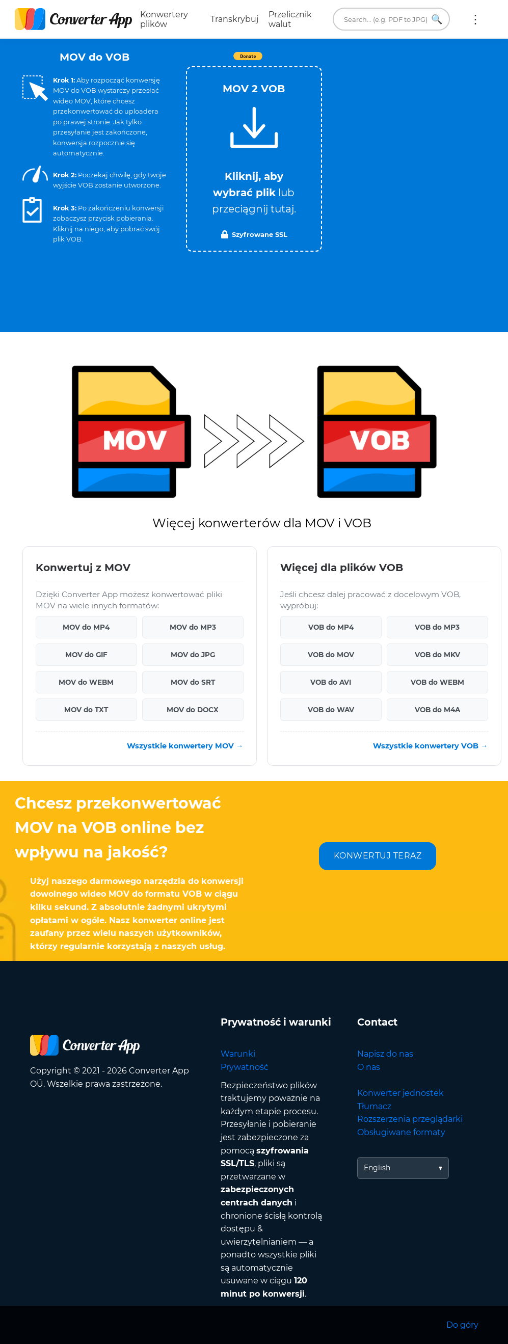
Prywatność (245, 1067)
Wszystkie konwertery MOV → (185, 745)
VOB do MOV (331, 655)
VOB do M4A (437, 710)
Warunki (238, 1054)
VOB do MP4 (331, 627)
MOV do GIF (86, 655)
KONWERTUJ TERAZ (378, 856)
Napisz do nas (385, 1054)
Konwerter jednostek (400, 1093)
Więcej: (475, 19)
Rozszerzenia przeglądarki (410, 1119)
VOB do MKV (437, 655)
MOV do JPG (193, 655)
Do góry (462, 1325)
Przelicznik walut (290, 19)
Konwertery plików (164, 19)
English (377, 1167)
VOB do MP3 (437, 627)
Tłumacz (374, 1106)
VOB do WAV (331, 710)
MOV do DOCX (193, 710)
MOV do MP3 (193, 627)
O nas (368, 1067)
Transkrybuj (234, 19)
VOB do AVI (330, 682)
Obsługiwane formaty (401, 1132)
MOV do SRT (193, 682)
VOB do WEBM (437, 682)
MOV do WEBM (86, 682)
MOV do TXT (86, 710)
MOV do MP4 (86, 627)
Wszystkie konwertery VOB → (430, 745)
